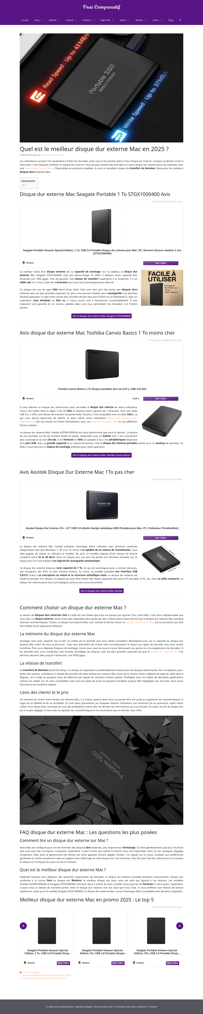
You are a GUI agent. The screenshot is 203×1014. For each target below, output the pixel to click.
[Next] (179, 925)
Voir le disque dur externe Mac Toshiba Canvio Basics (101, 455)
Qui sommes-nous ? (104, 1006)
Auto (40, 20)
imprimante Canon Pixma (39, 168)
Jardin (126, 20)
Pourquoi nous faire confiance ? (131, 1006)
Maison (142, 20)
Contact (153, 1006)
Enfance (90, 20)
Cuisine (73, 20)
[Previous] (23, 925)
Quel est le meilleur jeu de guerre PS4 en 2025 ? (45, 978)
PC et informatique (31, 972)
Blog (171, 20)
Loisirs (159, 20)
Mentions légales (84, 1006)
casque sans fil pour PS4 (140, 622)
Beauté (56, 20)
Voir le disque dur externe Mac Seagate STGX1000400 (101, 316)
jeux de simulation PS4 (104, 421)
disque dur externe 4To (164, 651)
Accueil (25, 20)
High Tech (109, 20)
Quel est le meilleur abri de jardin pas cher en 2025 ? (47, 975)
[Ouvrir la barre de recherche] (180, 20)
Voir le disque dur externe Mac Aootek (101, 590)
